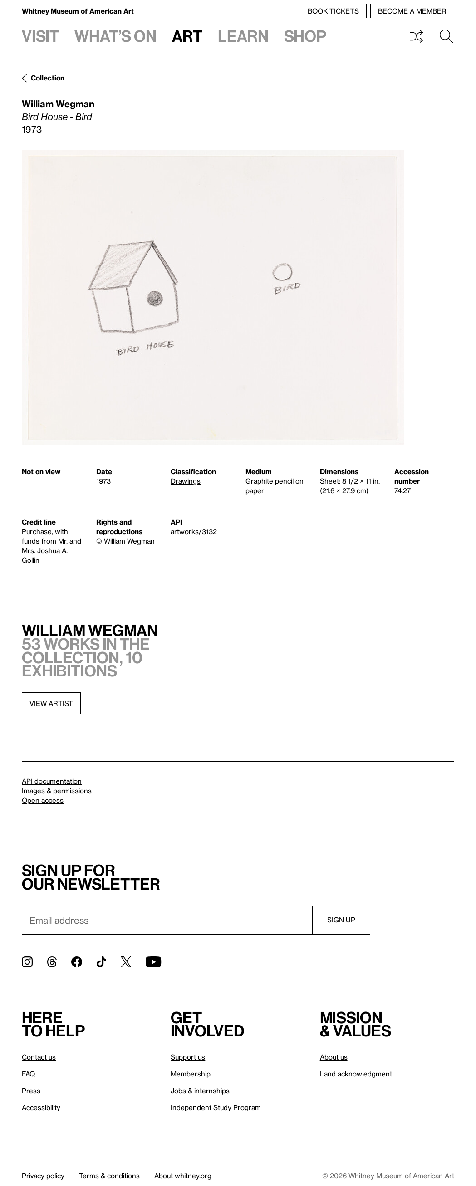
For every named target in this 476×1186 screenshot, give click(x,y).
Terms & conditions (109, 1175)
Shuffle (416, 36)
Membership (191, 1074)
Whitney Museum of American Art (78, 11)
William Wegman (58, 103)
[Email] (167, 920)
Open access (43, 800)
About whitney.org (182, 1175)
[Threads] (52, 962)
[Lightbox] (213, 297)
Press (31, 1090)
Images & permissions (57, 790)
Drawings (186, 481)
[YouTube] (153, 962)
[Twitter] (125, 962)
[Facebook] (76, 962)
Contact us (39, 1057)
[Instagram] (27, 962)
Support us (188, 1057)
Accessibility (41, 1107)
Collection (47, 78)
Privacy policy (43, 1175)
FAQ (28, 1074)
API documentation (52, 781)
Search (446, 36)
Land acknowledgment (356, 1074)
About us (334, 1057)
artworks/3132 (194, 531)
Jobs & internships (200, 1090)
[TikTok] (101, 962)
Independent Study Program (216, 1107)
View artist (51, 703)
